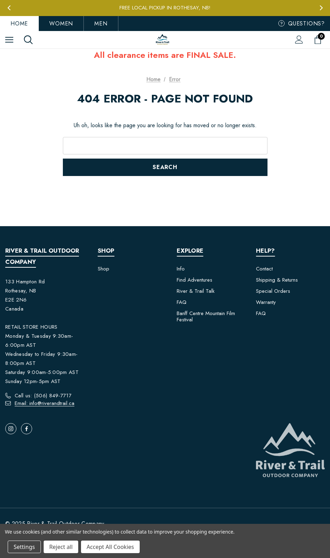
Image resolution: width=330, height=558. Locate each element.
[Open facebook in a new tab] (26, 428)
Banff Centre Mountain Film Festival (206, 316)
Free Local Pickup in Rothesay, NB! (165, 8)
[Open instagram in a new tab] (10, 428)
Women (61, 24)
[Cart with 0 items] (319, 40)
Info (181, 269)
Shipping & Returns (277, 280)
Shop (103, 269)
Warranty (266, 302)
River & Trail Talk (195, 291)
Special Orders (273, 291)
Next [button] (321, 8)
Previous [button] (9, 8)
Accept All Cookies (110, 547)
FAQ (181, 302)
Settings (24, 547)
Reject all (61, 547)
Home (19, 24)
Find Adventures (194, 280)
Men (100, 24)
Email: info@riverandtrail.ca (44, 403)
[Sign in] (299, 40)
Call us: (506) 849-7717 (43, 395)
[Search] (28, 39)
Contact (264, 269)
